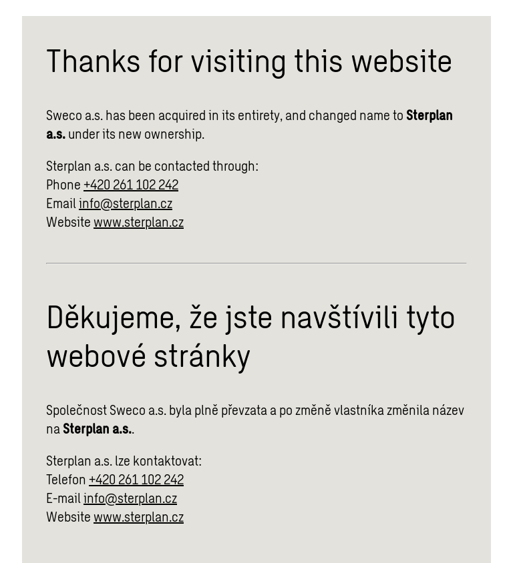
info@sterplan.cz (125, 203)
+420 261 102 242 (130, 184)
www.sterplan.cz (139, 221)
